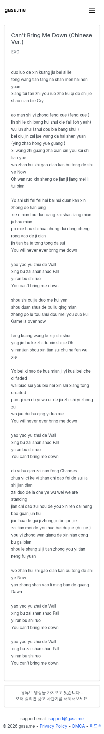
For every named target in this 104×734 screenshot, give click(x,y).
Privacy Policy (53, 726)
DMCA (78, 726)
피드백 (96, 726)
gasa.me (15, 10)
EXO (15, 52)
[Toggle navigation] (92, 10)
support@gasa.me (66, 718)
